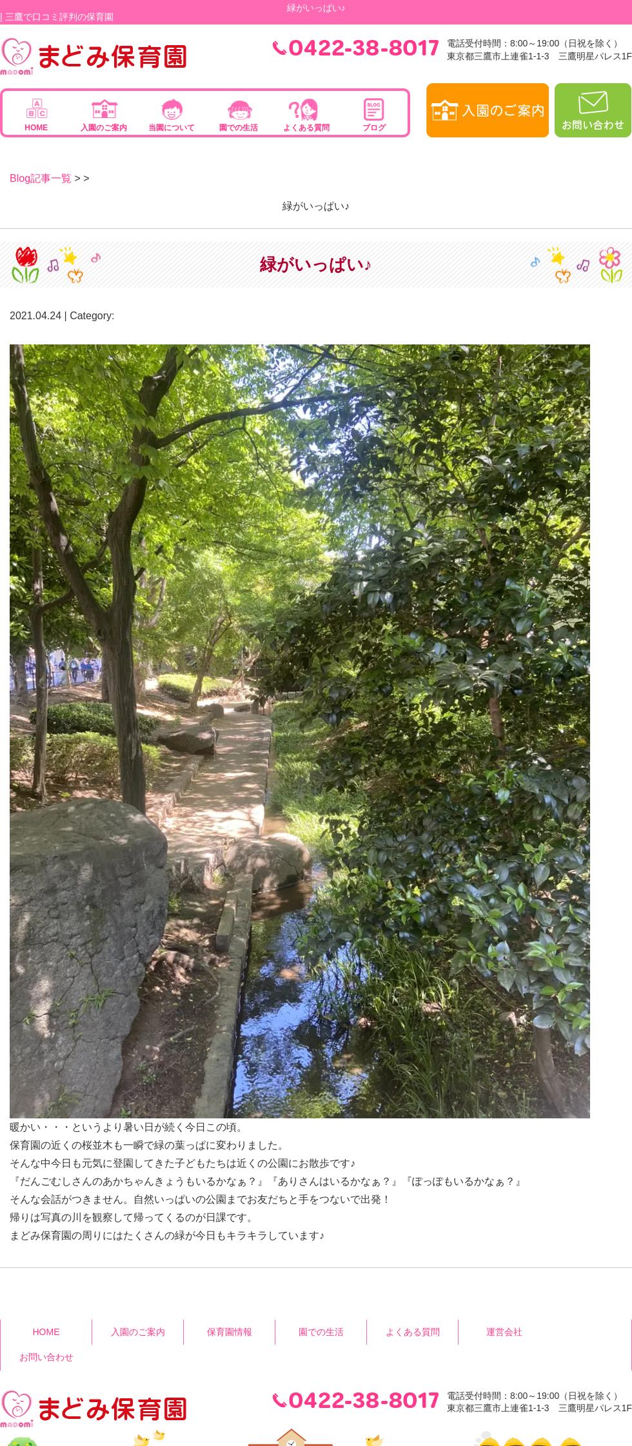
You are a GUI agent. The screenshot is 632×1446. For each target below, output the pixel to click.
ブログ (374, 127)
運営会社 (504, 1332)
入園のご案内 (104, 127)
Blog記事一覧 (41, 178)
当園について (171, 127)
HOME (36, 127)
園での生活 (238, 127)
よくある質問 (306, 127)
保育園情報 (229, 1332)
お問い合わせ (46, 1357)
